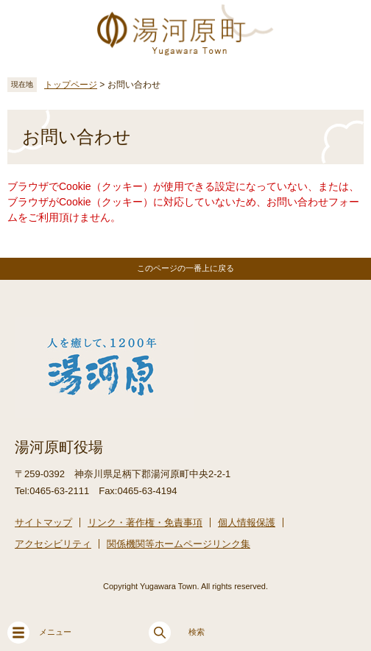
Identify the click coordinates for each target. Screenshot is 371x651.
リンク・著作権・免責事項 (145, 522)
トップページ (70, 85)
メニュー (39, 633)
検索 (177, 633)
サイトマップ (43, 522)
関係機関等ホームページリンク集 (178, 543)
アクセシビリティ (53, 543)
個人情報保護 (246, 522)
